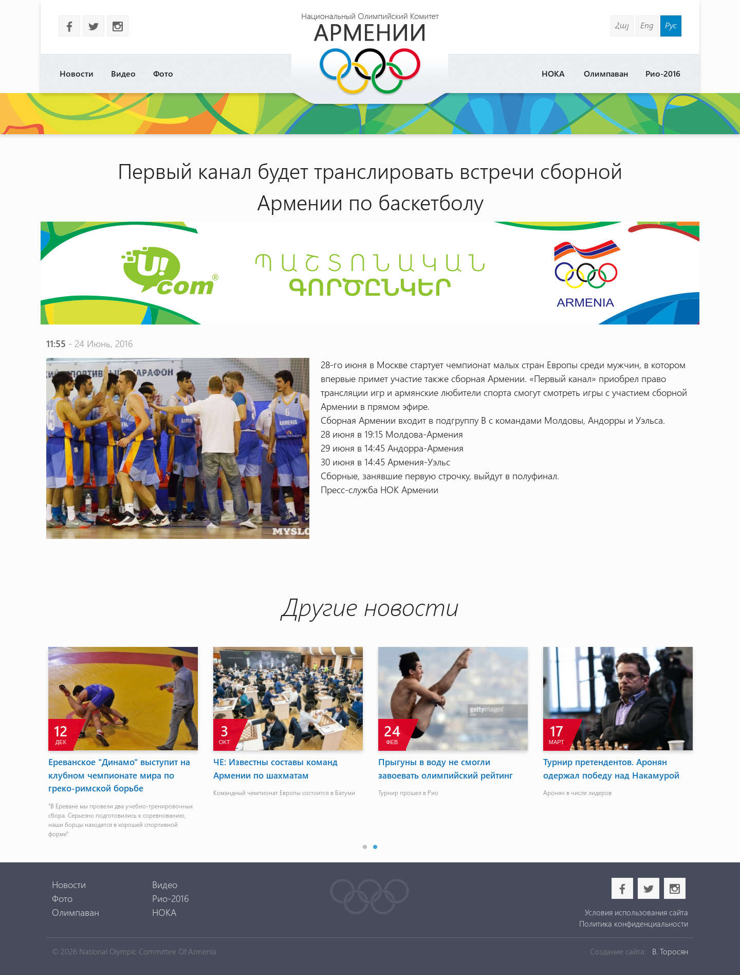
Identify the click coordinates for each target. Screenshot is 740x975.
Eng (647, 25)
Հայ (622, 25)
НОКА (553, 73)
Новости (77, 73)
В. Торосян (670, 951)
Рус (671, 25)
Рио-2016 (662, 73)
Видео (123, 73)
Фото (163, 73)
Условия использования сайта (636, 912)
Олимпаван (606, 73)
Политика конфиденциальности (633, 923)
